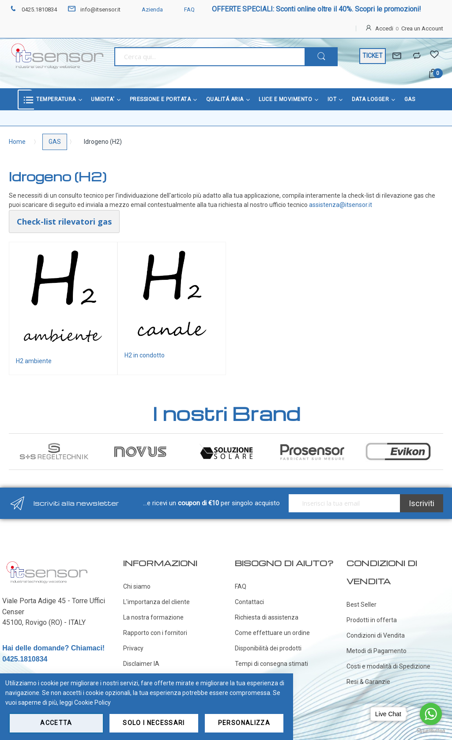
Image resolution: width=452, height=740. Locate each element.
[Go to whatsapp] (431, 714)
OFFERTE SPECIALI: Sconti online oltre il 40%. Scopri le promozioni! (316, 9)
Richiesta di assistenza (266, 617)
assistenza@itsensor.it (340, 204)
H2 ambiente (34, 360)
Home (17, 141)
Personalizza (244, 722)
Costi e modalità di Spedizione (388, 666)
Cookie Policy (92, 702)
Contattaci (249, 601)
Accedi (384, 28)
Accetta (56, 722)
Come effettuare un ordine (272, 632)
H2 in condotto (144, 355)
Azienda (147, 9)
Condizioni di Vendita (376, 635)
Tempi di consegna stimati (271, 663)
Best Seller (362, 604)
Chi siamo (137, 586)
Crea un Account (422, 28)
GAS (55, 141)
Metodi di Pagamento (377, 650)
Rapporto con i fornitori (155, 632)
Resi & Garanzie (368, 681)
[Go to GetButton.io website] (431, 731)
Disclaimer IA (141, 663)
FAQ (184, 9)
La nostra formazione (153, 617)
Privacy (133, 648)
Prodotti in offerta (372, 620)
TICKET (372, 55)
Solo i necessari (154, 722)
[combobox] (209, 56)
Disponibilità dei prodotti (268, 648)
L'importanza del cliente (156, 601)
